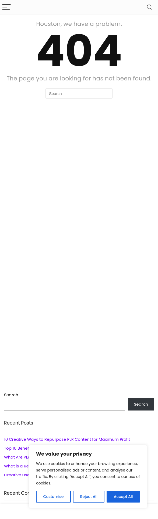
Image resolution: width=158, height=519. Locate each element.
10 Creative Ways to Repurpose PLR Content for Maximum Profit (67, 439)
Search (11, 395)
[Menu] (6, 7)
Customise (53, 496)
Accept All (123, 496)
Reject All (88, 496)
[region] (88, 476)
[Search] (149, 7)
